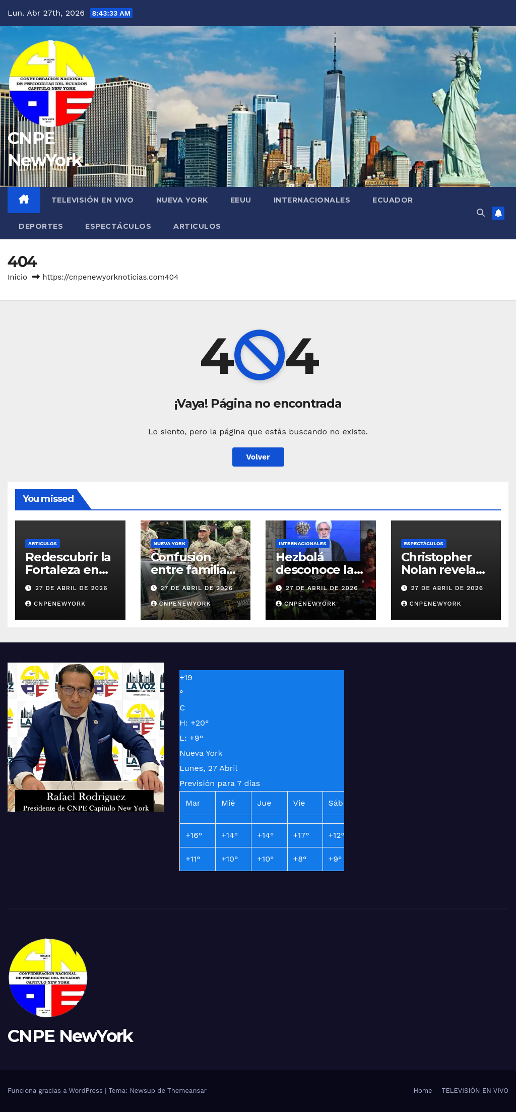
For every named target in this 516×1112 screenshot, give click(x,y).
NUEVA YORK (182, 200)
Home (422, 1090)
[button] (481, 213)
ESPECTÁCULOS (118, 226)
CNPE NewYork (70, 1035)
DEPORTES (41, 226)
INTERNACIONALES (312, 200)
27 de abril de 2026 (71, 588)
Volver (258, 457)
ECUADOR (392, 200)
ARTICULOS (197, 226)
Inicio (17, 277)
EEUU (240, 200)
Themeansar (187, 1090)
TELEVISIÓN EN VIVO (92, 200)
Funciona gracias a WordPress (56, 1090)
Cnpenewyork (55, 603)
